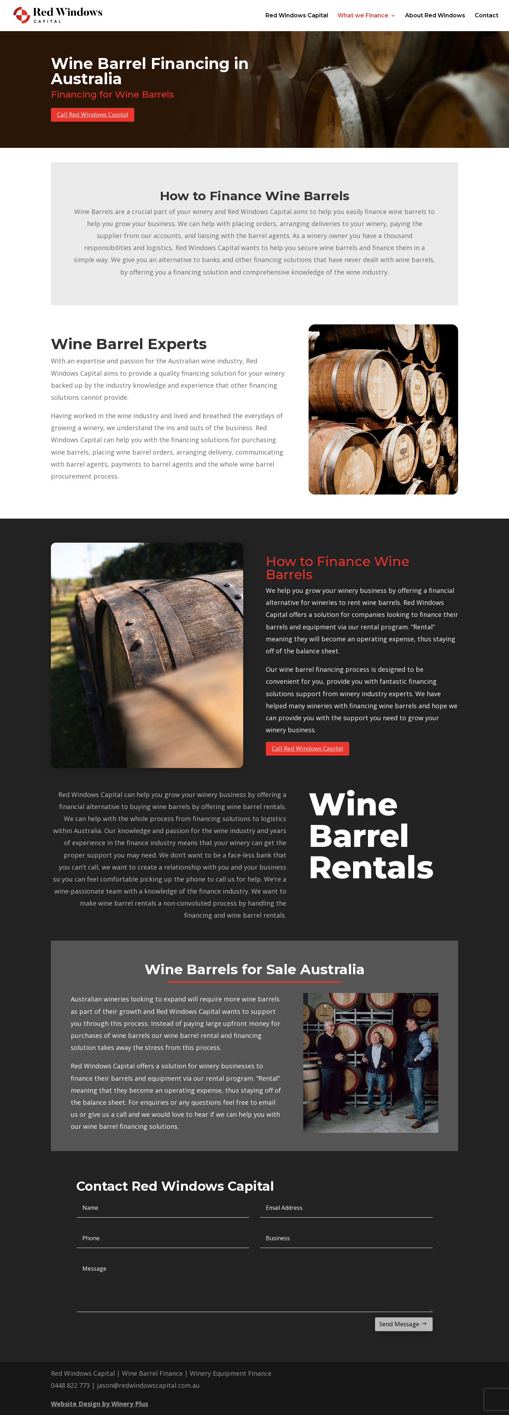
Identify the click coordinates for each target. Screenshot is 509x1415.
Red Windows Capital (296, 16)
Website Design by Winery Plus (99, 1403)
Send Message (399, 1324)
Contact (486, 16)
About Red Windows (435, 16)
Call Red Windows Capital (92, 114)
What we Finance (363, 16)
